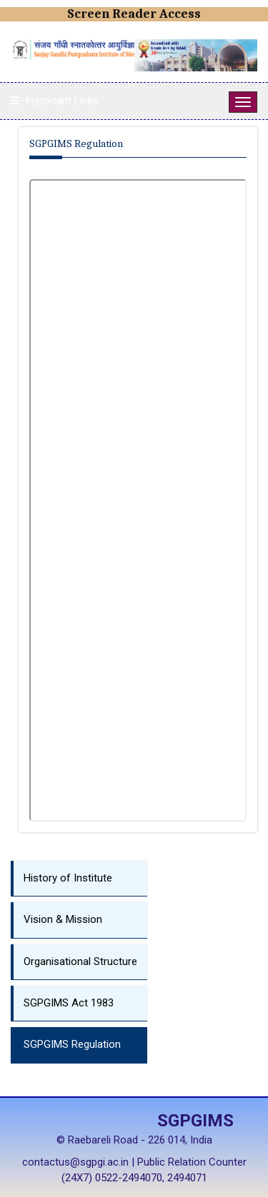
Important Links (62, 100)
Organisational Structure (80, 961)
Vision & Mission (63, 919)
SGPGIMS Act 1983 (69, 1002)
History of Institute (68, 878)
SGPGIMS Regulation (72, 1044)
